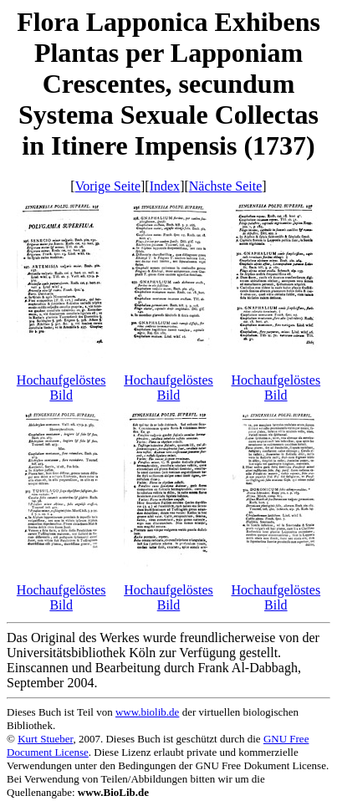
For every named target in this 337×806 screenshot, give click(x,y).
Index (165, 186)
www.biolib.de (147, 712)
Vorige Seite (107, 186)
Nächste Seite (226, 186)
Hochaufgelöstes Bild (61, 387)
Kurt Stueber (45, 738)
